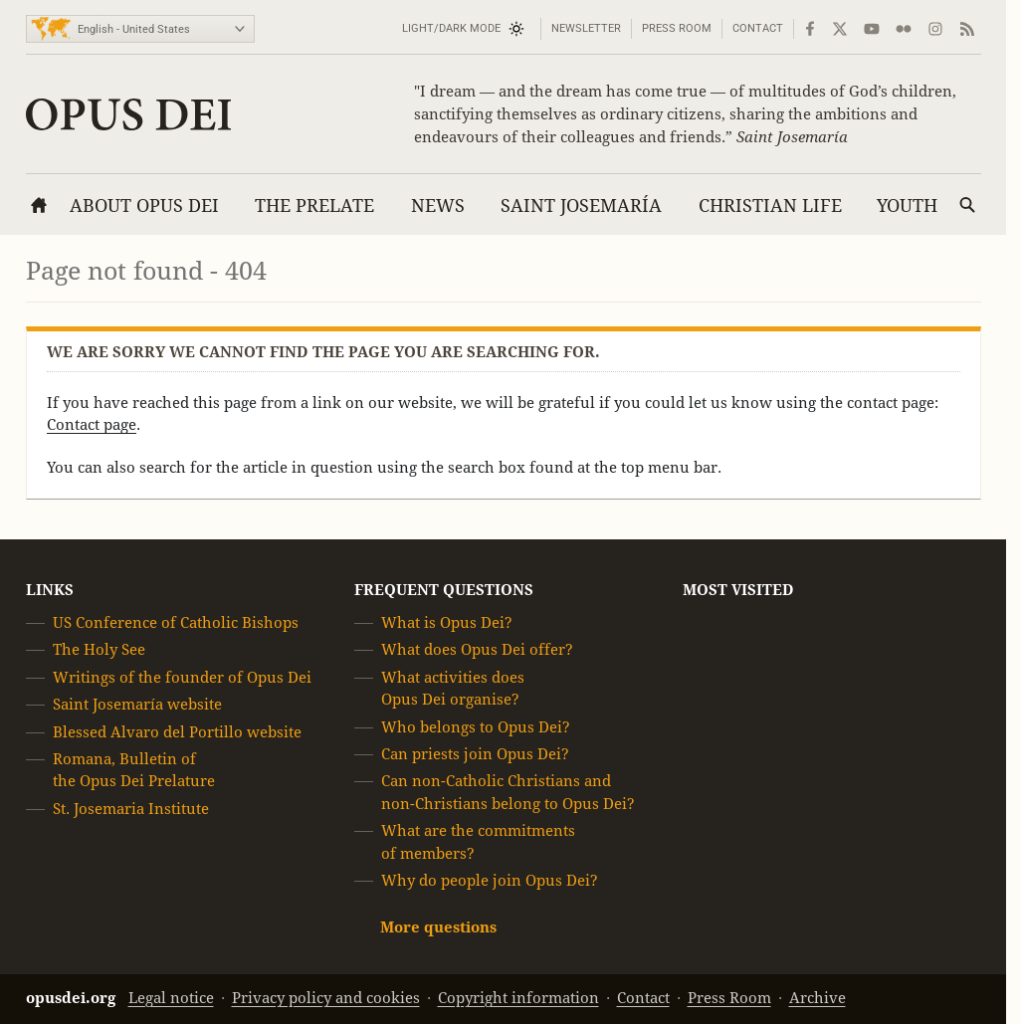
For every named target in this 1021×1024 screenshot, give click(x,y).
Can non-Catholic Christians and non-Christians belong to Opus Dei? (508, 792)
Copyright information (518, 997)
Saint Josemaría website (137, 704)
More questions (438, 928)
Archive (817, 997)
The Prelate (314, 205)
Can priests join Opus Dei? (475, 753)
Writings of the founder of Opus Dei (182, 677)
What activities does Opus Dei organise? (452, 688)
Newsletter (586, 28)
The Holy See (99, 650)
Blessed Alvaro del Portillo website (177, 731)
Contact (757, 28)
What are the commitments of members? (478, 841)
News (438, 205)
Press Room (677, 28)
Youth (907, 205)
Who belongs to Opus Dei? (475, 726)
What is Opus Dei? (446, 622)
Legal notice (171, 997)
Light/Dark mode (451, 28)
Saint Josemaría (581, 205)
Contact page (91, 424)
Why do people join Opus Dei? (489, 880)
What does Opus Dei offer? (477, 650)
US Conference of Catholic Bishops (176, 622)
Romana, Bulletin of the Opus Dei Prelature (134, 769)
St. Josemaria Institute (131, 808)
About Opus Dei (144, 205)
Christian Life (770, 205)
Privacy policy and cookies (326, 997)
